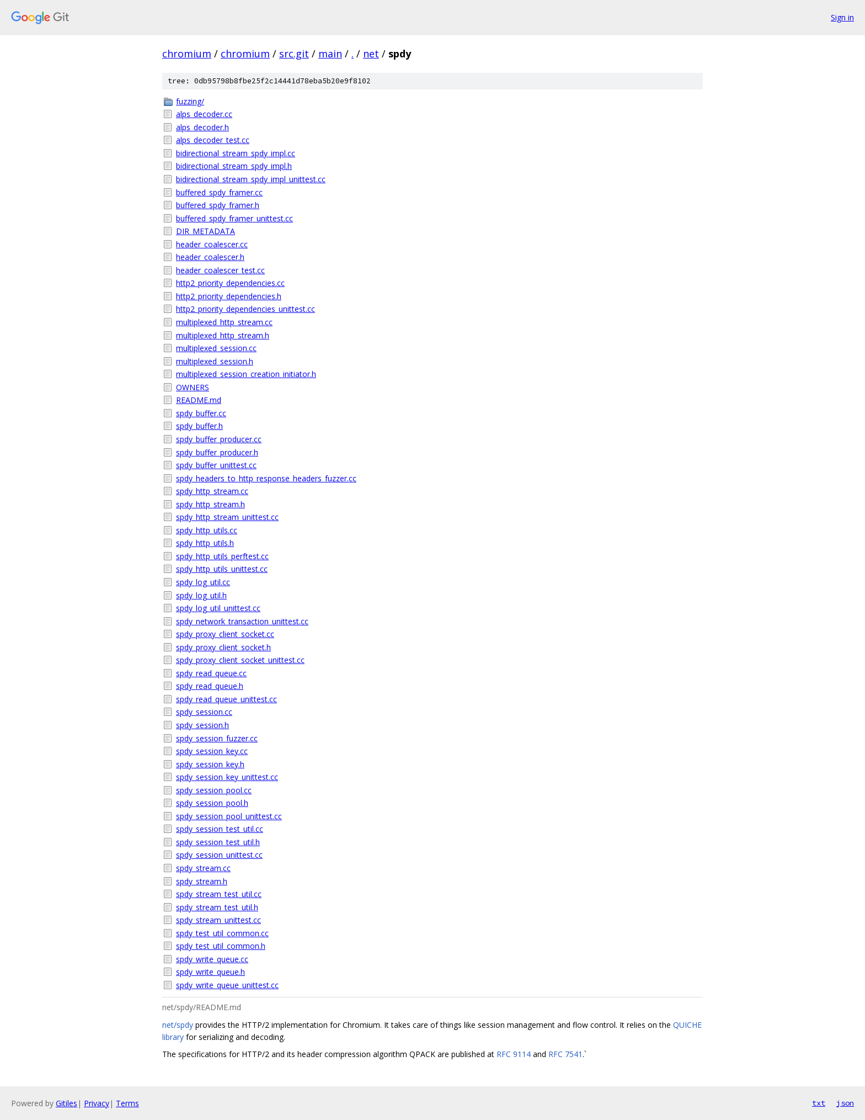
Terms (127, 1103)
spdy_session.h (202, 725)
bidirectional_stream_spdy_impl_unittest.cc (250, 179)
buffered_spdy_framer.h (217, 205)
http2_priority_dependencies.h (228, 296)
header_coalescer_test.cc (220, 270)
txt (818, 1103)
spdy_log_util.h (201, 595)
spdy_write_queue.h (210, 972)
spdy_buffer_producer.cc (218, 439)
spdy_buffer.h (199, 426)
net (371, 53)
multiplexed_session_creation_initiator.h (246, 374)
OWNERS (192, 387)
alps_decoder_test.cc (212, 140)
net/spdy (177, 1025)
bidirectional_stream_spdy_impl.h (234, 166)
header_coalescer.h (210, 257)
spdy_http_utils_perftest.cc (222, 556)
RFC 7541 (565, 1054)
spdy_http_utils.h (205, 543)
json (845, 1103)
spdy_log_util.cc (203, 582)
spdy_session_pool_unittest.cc (229, 816)
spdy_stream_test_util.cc (218, 894)
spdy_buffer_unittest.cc (216, 465)
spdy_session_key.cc (212, 751)
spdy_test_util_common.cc (222, 933)
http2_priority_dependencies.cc (230, 283)
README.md (198, 400)
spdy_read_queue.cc (211, 673)
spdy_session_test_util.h (218, 842)
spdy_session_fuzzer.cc (217, 738)
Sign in (842, 17)
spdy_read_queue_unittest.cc (226, 699)
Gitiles (66, 1103)
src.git (294, 53)
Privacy (96, 1103)
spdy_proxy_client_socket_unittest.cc (240, 660)
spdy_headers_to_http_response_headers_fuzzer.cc (266, 478)
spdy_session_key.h (210, 764)
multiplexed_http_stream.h (222, 335)
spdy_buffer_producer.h (217, 452)
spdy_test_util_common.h (220, 946)
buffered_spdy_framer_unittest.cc (234, 218)
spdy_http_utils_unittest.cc (222, 569)
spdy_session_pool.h (212, 803)
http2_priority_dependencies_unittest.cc (245, 309)
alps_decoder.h (202, 127)
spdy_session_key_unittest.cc (227, 777)
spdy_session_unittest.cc (219, 855)
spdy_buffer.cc (201, 413)
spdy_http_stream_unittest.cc (227, 517)
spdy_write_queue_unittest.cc (227, 985)
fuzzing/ (190, 101)
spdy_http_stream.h (210, 504)
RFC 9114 (513, 1054)
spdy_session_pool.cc (214, 790)
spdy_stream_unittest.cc (218, 920)
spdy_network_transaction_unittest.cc (242, 621)
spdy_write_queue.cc (212, 959)
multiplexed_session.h (214, 361)
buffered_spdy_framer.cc (219, 192)
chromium (186, 53)
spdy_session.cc (204, 712)
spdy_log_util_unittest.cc (218, 608)
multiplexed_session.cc (216, 348)
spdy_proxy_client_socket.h (223, 647)
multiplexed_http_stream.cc (224, 322)
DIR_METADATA (205, 231)
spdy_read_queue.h (209, 686)
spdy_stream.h (201, 881)
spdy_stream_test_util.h (217, 907)
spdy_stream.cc (203, 868)
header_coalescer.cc (212, 244)
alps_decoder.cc (204, 114)
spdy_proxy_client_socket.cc (225, 634)
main (330, 53)
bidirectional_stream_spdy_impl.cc (235, 153)
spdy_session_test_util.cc (219, 829)
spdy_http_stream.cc (212, 491)
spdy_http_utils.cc (206, 530)
